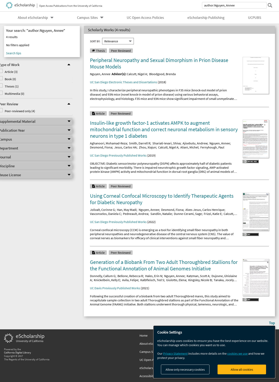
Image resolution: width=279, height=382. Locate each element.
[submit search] (269, 5)
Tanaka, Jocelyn (225, 280)
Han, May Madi (126, 210)
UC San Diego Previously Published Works (118, 155)
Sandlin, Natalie (161, 214)
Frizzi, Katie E (213, 214)
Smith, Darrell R (139, 143)
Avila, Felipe (130, 280)
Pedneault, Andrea (135, 214)
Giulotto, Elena (176, 280)
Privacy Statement (175, 353)
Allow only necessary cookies (185, 369)
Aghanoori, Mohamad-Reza (108, 143)
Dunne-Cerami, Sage (188, 214)
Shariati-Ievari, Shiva (166, 143)
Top (272, 322)
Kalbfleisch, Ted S (152, 280)
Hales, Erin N (153, 276)
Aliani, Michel (189, 147)
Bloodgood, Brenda (162, 74)
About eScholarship (33, 17)
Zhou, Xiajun (147, 147)
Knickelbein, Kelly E (107, 280)
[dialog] (214, 352)
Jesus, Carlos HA (125, 147)
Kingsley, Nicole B (200, 280)
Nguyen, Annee (100, 74)
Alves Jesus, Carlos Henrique (204, 210)
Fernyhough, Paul (212, 147)
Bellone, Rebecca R (130, 276)
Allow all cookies (242, 369)
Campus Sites (87, 17)
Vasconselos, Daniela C (105, 214)
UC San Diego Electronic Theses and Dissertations (123, 82)
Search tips (13, 53)
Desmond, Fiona (101, 147)
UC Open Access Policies (145, 17)
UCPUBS (254, 17)
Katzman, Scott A (198, 276)
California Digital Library (17, 352)
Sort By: (95, 41)
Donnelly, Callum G (102, 276)
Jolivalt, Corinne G (102, 210)
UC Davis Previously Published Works (115, 288)
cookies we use (237, 353)
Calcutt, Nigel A (137, 74)
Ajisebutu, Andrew (195, 143)
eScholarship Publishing (205, 17)
